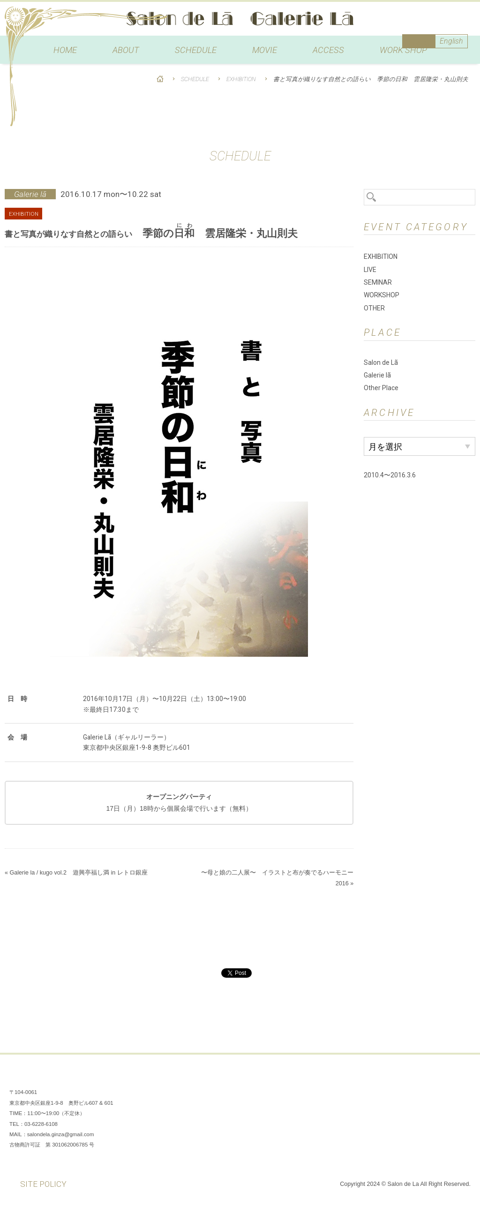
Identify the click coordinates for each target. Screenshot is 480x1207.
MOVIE (264, 50)
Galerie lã (377, 375)
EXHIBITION (241, 79)
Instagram (433, 1078)
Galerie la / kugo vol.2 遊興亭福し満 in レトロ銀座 (78, 872)
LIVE (370, 269)
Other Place (381, 388)
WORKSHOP (381, 295)
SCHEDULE (196, 50)
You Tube (461, 1078)
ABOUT (125, 50)
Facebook (405, 1078)
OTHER (374, 308)
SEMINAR (378, 282)
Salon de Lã (240, 19)
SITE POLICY (43, 1184)
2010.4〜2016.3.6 (390, 475)
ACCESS (328, 50)
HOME (65, 50)
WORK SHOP (403, 50)
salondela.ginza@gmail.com (60, 1134)
